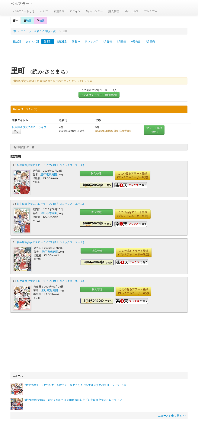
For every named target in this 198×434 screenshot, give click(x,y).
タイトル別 (32, 41)
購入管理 (113, 11)
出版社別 (61, 41)
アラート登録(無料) (154, 130)
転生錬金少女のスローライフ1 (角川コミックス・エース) (50, 280)
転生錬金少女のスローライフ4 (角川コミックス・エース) (50, 165)
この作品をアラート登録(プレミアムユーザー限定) (132, 175)
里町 (43, 174)
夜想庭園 (51, 174)
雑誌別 (17, 41)
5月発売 (121, 41)
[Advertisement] (99, 56)
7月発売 (150, 41)
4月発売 (107, 41)
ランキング (91, 41)
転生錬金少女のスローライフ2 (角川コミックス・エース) (50, 242)
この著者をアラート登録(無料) (99, 94)
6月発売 (136, 41)
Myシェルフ (132, 11)
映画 (27, 20)
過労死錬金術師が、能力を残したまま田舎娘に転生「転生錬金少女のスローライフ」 (74, 399)
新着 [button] (76, 41)
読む (16, 131)
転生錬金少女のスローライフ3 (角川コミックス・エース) (50, 203)
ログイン (75, 11)
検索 (41, 20)
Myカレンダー (94, 11)
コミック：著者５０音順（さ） (39, 31)
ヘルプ (44, 11)
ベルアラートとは (23, 11)
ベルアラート (22, 4)
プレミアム (150, 11)
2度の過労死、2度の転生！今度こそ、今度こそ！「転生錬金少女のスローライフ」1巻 (75, 384)
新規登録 (59, 11)
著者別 (48, 41)
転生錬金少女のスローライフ (29, 127)
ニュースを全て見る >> (172, 415)
